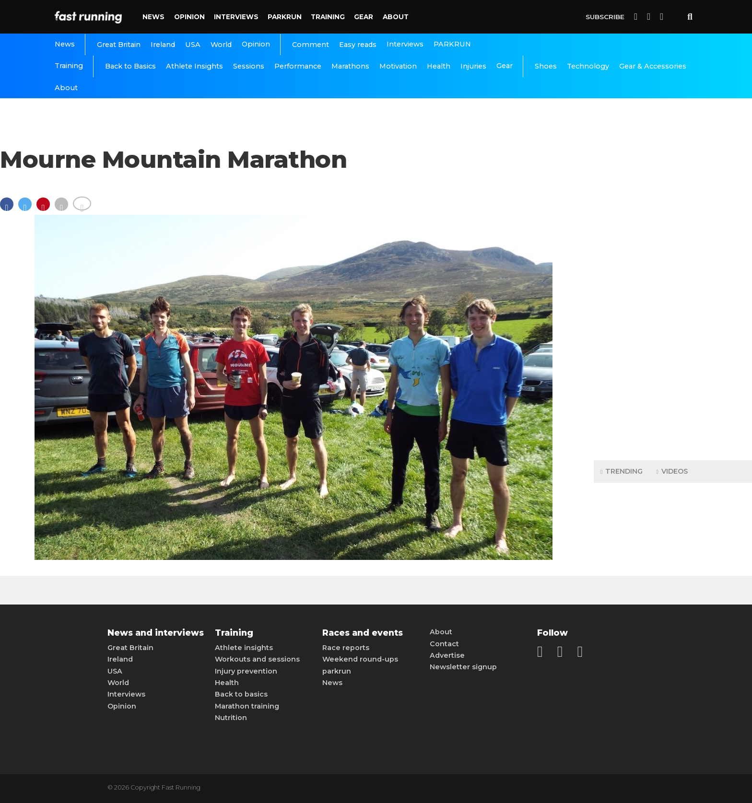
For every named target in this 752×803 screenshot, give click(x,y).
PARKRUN (285, 17)
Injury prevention (246, 671)
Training (328, 17)
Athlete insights (244, 647)
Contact (444, 643)
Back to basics (241, 694)
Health (438, 66)
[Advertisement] (673, 302)
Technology (588, 66)
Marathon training (247, 706)
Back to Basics (130, 66)
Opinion (189, 17)
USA (192, 44)
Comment (310, 44)
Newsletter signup (463, 666)
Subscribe (605, 17)
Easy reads (357, 44)
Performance (297, 66)
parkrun (336, 671)
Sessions (248, 66)
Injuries (473, 66)
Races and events (362, 632)
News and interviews (155, 632)
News (153, 17)
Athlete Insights (194, 66)
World (221, 44)
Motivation (398, 66)
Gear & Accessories (652, 66)
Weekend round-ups (360, 659)
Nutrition (231, 717)
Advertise (447, 655)
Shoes (546, 66)
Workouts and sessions (257, 659)
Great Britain (119, 44)
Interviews (236, 17)
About (396, 17)
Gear (363, 17)
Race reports (345, 647)
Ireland (163, 44)
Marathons (350, 66)
